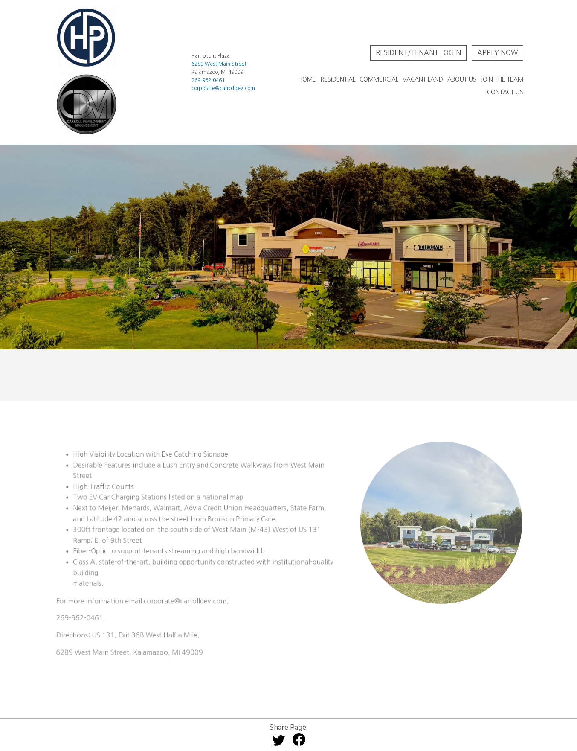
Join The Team (502, 79)
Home (307, 79)
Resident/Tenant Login (418, 52)
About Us (461, 79)
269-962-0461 (208, 80)
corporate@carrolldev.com (223, 88)
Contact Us (505, 92)
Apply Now (497, 52)
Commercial (379, 79)
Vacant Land (423, 79)
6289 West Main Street (218, 64)
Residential (337, 79)
